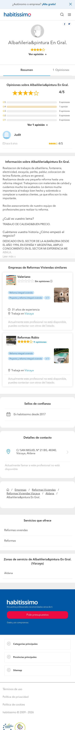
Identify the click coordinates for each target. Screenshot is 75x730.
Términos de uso (12, 689)
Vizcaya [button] (29, 314)
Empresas (20, 490)
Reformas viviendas (16, 530)
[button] (37, 644)
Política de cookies (14, 705)
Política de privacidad (15, 697)
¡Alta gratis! (49, 4)
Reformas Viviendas (44, 490)
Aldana (50, 493)
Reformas (10, 541)
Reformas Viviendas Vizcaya (23, 493)
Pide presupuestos (37, 615)
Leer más (8, 256)
